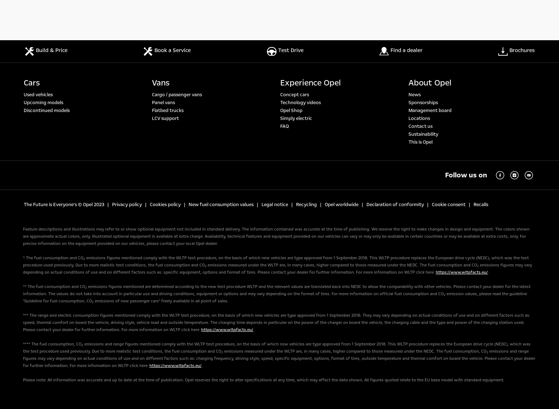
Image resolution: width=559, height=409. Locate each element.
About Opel (430, 83)
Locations (419, 118)
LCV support (165, 118)
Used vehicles (38, 95)
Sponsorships (423, 102)
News (414, 95)
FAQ (284, 126)
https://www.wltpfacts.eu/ (462, 272)
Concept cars (294, 95)
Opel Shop (291, 110)
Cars (32, 83)
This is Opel (420, 142)
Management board (430, 110)
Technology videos (300, 102)
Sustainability (423, 134)
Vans (161, 83)
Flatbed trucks (168, 110)
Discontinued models (47, 110)
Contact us (420, 126)
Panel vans (163, 102)
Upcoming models (43, 102)
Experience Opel (310, 83)
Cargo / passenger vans (177, 95)
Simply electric (296, 118)
